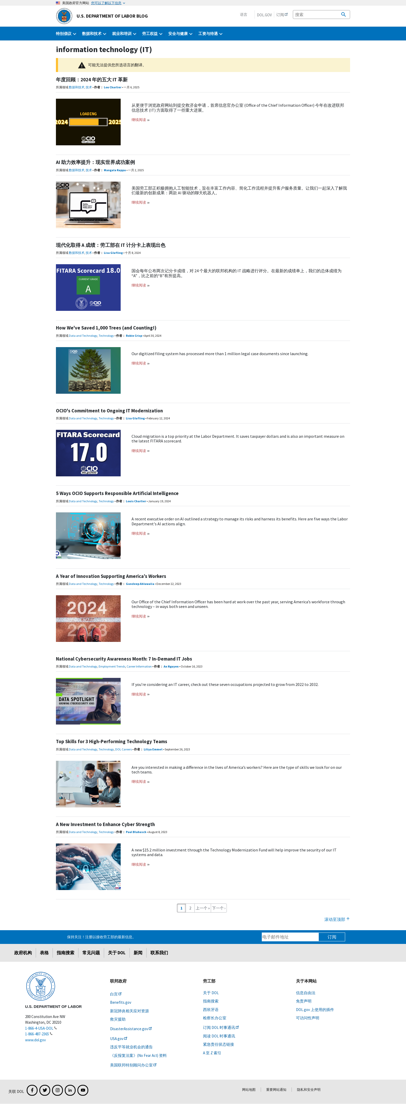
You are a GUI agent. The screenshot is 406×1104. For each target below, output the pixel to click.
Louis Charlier (136, 501)
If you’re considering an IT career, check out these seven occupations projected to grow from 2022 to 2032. (225, 684)
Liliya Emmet (153, 749)
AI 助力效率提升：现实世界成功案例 (95, 162)
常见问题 (91, 953)
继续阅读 (139, 119)
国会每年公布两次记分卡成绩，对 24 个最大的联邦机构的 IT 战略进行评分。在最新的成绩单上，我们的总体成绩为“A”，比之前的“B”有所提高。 (237, 273)
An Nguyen (171, 666)
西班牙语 (211, 1009)
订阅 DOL (221, 1027)
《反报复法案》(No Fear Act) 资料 (138, 1055)
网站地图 (249, 1090)
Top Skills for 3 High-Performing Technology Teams (111, 741)
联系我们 (159, 953)
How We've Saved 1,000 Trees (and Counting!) (106, 328)
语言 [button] (243, 14)
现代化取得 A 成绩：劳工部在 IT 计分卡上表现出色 (110, 245)
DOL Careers (123, 749)
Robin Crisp (134, 336)
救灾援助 (118, 1019)
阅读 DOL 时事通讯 (219, 1036)
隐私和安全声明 (309, 1090)
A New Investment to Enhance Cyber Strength (105, 824)
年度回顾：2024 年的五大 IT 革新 (92, 80)
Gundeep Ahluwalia (140, 584)
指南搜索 (65, 953)
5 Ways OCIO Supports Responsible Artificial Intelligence (117, 493)
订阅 (332, 937)
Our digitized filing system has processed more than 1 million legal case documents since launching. (220, 353)
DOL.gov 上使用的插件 (315, 1009)
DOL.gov (264, 15)
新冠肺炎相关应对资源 (129, 1010)
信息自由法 (305, 992)
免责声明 (303, 1001)
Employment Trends (112, 666)
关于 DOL (117, 953)
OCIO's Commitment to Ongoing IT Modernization (109, 411)
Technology (106, 336)
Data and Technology (83, 336)
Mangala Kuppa (115, 170)
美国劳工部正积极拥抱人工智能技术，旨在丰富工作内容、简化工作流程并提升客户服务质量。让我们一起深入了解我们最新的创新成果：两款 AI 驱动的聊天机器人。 (239, 190)
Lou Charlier (112, 87)
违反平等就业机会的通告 (131, 1046)
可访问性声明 (307, 1017)
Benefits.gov (120, 1002)
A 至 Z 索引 (212, 1052)
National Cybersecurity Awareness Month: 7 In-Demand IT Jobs (124, 659)
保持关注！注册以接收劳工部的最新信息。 (101, 937)
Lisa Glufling (113, 253)
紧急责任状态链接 (218, 1044)
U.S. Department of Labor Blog (102, 16)
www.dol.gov (35, 1039)
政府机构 (23, 953)
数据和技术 (76, 87)
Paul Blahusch (136, 832)
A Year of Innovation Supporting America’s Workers (111, 576)
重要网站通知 (276, 1090)
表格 (44, 953)
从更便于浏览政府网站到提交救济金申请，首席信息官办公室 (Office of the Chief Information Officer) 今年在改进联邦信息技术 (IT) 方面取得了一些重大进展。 (238, 107)
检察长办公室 (214, 1017)
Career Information (139, 666)
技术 (89, 87)
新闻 (138, 953)
